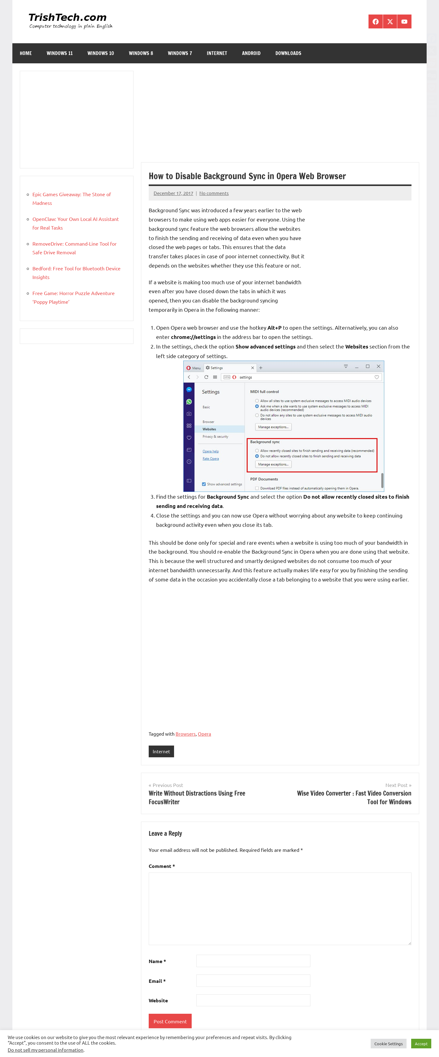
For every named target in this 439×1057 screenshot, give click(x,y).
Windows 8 (141, 53)
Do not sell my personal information (45, 1050)
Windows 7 (180, 53)
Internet (217, 53)
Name (157, 961)
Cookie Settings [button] (388, 1043)
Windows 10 (100, 53)
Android (251, 53)
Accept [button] (421, 1043)
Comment (162, 866)
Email (157, 981)
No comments (214, 193)
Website (158, 1000)
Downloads (288, 53)
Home (26, 53)
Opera (204, 734)
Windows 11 (60, 53)
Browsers (186, 734)
